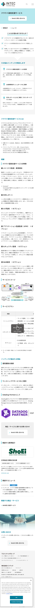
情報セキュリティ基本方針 (6, 572)
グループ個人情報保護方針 (23, 555)
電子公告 (14, 570)
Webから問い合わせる (18, 18)
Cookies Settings (16, 602)
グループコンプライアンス (7, 560)
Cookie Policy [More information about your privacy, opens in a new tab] (9, 593)
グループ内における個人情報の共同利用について (11, 558)
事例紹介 (5, 28)
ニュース (13, 28)
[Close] (31, 580)
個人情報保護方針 (18, 572)
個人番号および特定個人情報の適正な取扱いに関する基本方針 (13, 574)
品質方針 (21, 570)
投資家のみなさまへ (5, 570)
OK (16, 597)
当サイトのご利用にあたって (7, 567)
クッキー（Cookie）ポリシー (7, 576)
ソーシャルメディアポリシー (22, 560)
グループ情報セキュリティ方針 (8, 555)
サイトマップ (18, 567)
